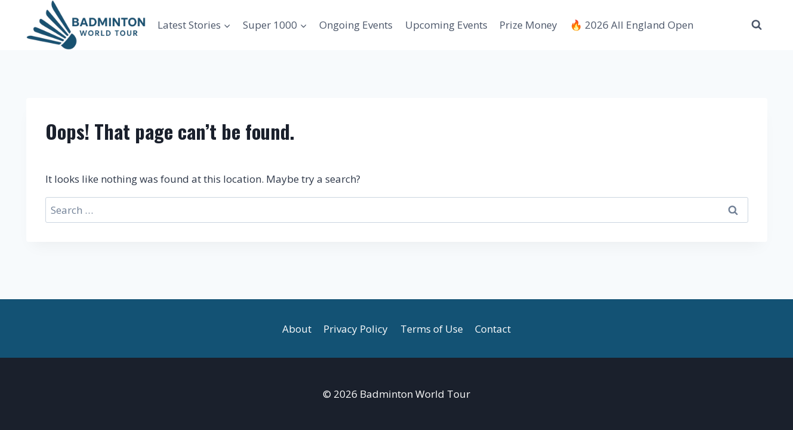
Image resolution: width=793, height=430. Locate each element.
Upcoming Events (446, 25)
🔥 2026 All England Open (631, 25)
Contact (493, 329)
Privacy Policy (355, 329)
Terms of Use (431, 329)
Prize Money (528, 25)
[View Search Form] (756, 25)
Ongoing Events (356, 25)
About (296, 329)
